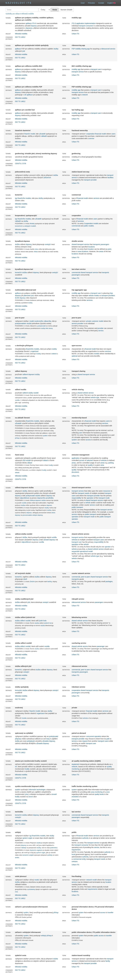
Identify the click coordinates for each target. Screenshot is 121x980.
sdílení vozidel (25, 621)
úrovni (30, 797)
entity (84, 859)
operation (90, 498)
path (108, 739)
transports (96, 244)
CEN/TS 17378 (20, 163)
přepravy (18, 739)
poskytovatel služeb (33, 496)
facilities (110, 177)
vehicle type (95, 397)
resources (106, 491)
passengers (105, 244)
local (73, 854)
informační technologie (37, 790)
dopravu (49, 505)
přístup (17, 438)
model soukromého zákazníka (40, 321)
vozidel (28, 460)
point (109, 249)
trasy (48, 739)
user (99, 69)
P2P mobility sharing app (81, 49)
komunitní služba (21, 690)
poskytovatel (42, 326)
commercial (76, 226)
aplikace (18, 49)
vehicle (87, 503)
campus (74, 861)
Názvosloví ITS (19, 3)
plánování (27, 295)
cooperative (90, 134)
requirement (76, 850)
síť (16, 767)
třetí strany (49, 328)
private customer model (94, 321)
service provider (77, 323)
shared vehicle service (85, 393)
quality (90, 465)
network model (91, 880)
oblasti (17, 472)
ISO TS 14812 (20, 37)
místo (36, 249)
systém (45, 435)
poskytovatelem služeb (23, 323)
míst (16, 892)
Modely (32, 223)
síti (25, 95)
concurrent (90, 736)
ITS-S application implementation (84, 23)
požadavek (31, 741)
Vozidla (24, 718)
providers (111, 295)
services (96, 198)
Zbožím (32, 581)
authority (85, 838)
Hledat (54, 10)
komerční (18, 272)
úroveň (54, 794)
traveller (110, 912)
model (36, 880)
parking (111, 463)
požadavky (31, 889)
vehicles (104, 460)
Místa (36, 251)
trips (111, 293)
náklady (23, 848)
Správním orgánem (36, 850)
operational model (86, 551)
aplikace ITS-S (31, 23)
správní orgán (27, 838)
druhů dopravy (20, 298)
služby (56, 49)
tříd (24, 460)
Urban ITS (75, 34)
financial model (100, 134)
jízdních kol (48, 623)
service (81, 72)
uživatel (46, 540)
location (91, 249)
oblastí (45, 460)
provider (94, 180)
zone (108, 792)
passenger (101, 646)
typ (16, 198)
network (85, 95)
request (85, 741)
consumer (89, 26)
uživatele (45, 741)
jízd (23, 51)
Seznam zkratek (66, 10)
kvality (51, 465)
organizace (41, 713)
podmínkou (53, 848)
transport (82, 26)
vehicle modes (93, 295)
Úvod (83, 3)
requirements (92, 889)
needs (87, 493)
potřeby (49, 855)
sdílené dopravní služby (31, 374)
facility (107, 961)
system (74, 440)
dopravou (29, 28)
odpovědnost (24, 498)
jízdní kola (42, 621)
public (86, 226)
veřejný (43, 935)
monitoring (75, 769)
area (102, 465)
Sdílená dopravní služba (38, 500)
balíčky (49, 581)
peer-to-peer (85, 577)
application (75, 458)
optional (74, 356)
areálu (17, 857)
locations (91, 247)
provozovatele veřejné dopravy (33, 515)
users (113, 134)
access (88, 440)
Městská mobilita (21, 34)
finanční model (29, 134)
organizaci (34, 351)
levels (102, 794)
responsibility (76, 498)
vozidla (17, 400)
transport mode (104, 498)
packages (109, 581)
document (75, 472)
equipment (75, 764)
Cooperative (88, 223)
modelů (33, 226)
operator (108, 547)
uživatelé (42, 134)
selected (90, 460)
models (96, 223)
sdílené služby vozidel (30, 393)
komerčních (19, 226)
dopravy (34, 26)
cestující (48, 244)
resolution (75, 797)
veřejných (27, 226)
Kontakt (101, 3)
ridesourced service (108, 49)
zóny (26, 794)
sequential (75, 551)
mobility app (76, 69)
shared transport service (80, 244)
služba (55, 175)
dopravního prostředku (45, 498)
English (111, 3)
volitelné (54, 354)
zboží (25, 579)
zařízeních (47, 177)
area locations (83, 251)
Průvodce (91, 3)
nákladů (44, 136)
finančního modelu (24, 198)
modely (38, 354)
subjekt (31, 855)
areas (101, 251)
